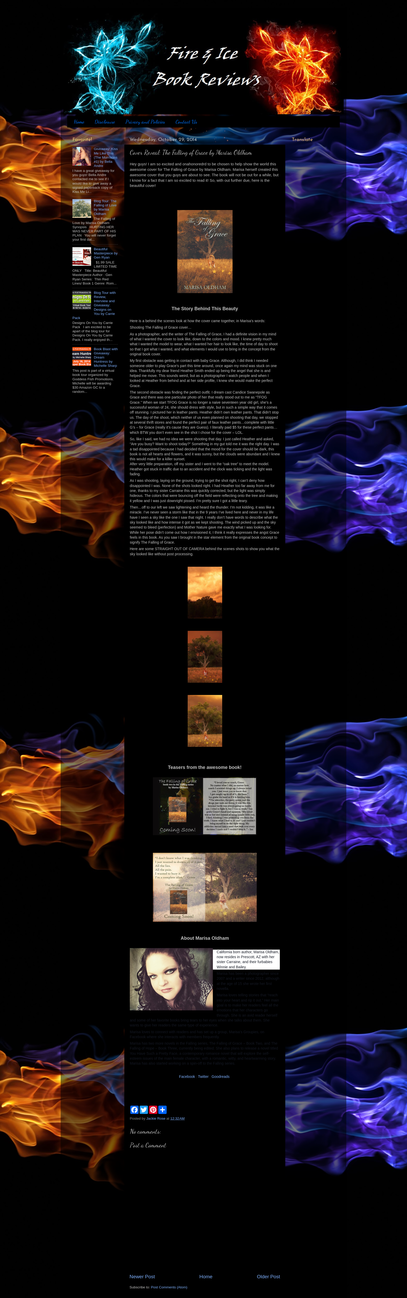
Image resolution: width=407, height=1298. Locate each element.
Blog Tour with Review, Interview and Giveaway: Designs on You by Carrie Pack (94, 305)
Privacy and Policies (145, 122)
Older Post (268, 1276)
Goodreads (221, 1076)
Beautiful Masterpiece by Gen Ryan (106, 253)
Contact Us (186, 122)
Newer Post (142, 1276)
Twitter (203, 1076)
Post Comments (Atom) (169, 1287)
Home (79, 122)
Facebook (187, 1076)
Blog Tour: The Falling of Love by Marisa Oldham (105, 207)
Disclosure (104, 122)
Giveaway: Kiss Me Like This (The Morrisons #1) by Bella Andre (106, 157)
